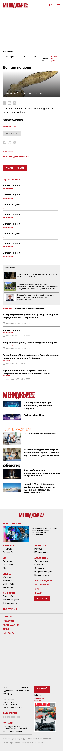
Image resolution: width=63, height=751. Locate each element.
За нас (6, 687)
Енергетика (8, 584)
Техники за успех (11, 600)
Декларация (8, 694)
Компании (7, 580)
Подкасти (9, 621)
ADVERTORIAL (9, 268)
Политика (7, 549)
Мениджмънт (10, 593)
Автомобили (41, 585)
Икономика (8, 587)
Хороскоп (39, 568)
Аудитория (8, 690)
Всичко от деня (12, 523)
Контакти (8, 633)
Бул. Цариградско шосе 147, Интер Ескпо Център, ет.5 (15, 727)
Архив (6, 629)
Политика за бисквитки (13, 708)
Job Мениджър (10, 603)
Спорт (38, 589)
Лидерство (8, 596)
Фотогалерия (41, 561)
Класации (38, 565)
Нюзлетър (42, 598)
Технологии (10, 609)
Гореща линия (11, 625)
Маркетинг (40, 545)
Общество (8, 552)
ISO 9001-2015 (22, 690)
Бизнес (7, 574)
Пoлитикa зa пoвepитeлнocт (10, 703)
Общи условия (9, 699)
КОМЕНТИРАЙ (15, 168)
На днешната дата (43, 572)
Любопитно (8, 52)
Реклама (38, 549)
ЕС (4, 568)
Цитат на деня (41, 575)
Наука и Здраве (43, 580)
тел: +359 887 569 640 (12, 731)
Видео (38, 593)
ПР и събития (41, 552)
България (8, 545)
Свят (5, 558)
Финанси (7, 577)
